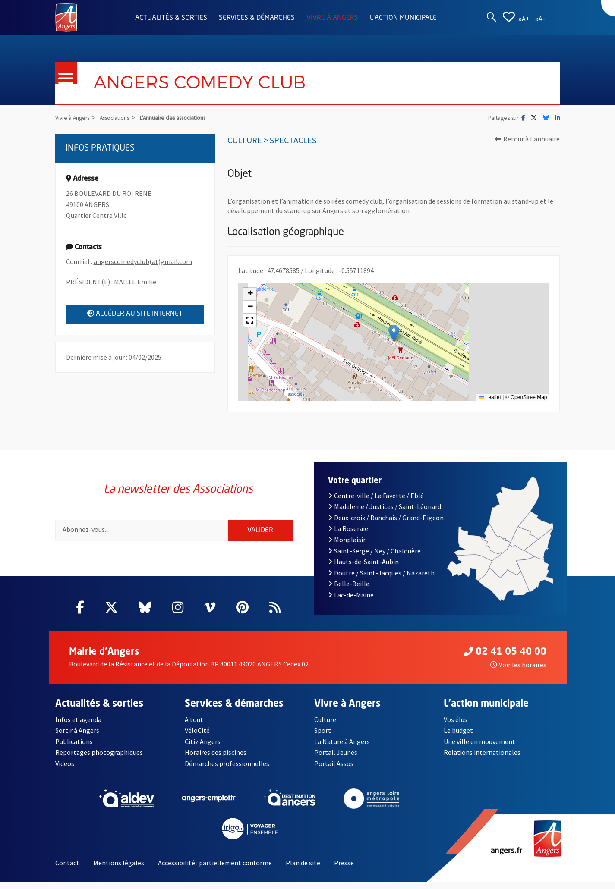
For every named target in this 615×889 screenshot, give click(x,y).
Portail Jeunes (335, 759)
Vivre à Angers (332, 18)
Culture (325, 726)
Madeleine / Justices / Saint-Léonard (384, 513)
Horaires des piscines (215, 759)
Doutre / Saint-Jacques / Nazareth (381, 579)
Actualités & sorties (171, 18)
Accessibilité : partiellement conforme (215, 869)
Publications (74, 748)
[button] (393, 333)
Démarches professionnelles (227, 770)
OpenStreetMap (529, 397)
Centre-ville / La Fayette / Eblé (376, 502)
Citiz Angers (203, 748)
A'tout (194, 726)
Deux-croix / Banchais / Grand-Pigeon (386, 524)
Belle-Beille (348, 591)
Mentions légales (118, 869)
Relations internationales (482, 759)
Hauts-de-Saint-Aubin (363, 569)
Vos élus (455, 726)
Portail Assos (333, 770)
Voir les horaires (518, 671)
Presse (344, 869)
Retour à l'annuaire (527, 139)
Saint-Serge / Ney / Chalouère (374, 557)
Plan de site (303, 869)
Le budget (458, 737)
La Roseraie (348, 535)
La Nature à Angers (342, 748)
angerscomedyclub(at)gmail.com (143, 261)
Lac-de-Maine (351, 601)
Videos (64, 770)
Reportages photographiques (99, 759)
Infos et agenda (78, 726)
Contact (67, 869)
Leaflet (490, 397)
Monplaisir (347, 546)
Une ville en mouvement (479, 748)
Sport (322, 737)
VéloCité (197, 737)
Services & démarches (257, 18)
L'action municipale (403, 18)
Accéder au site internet (145, 314)
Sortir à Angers (77, 737)
